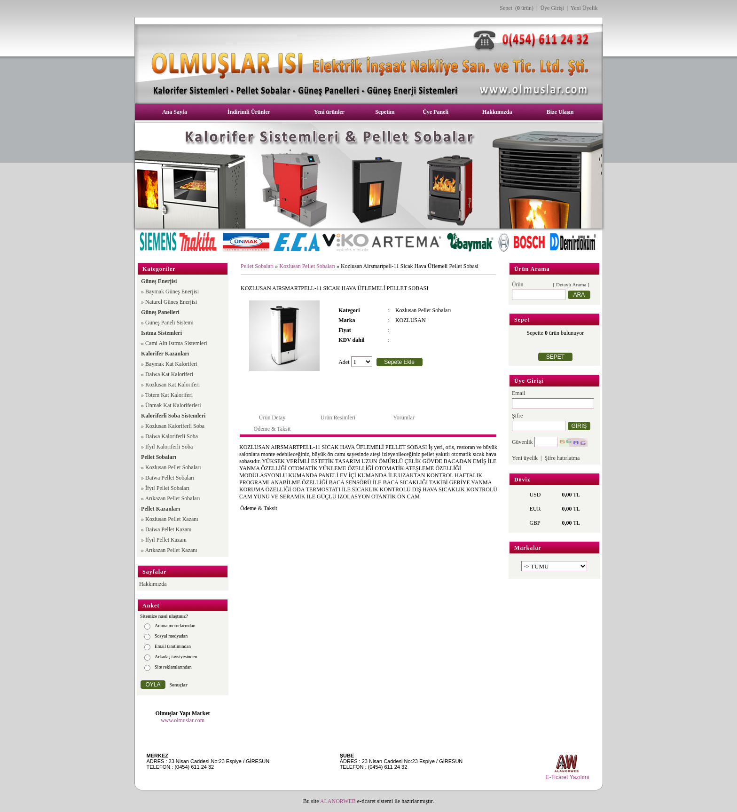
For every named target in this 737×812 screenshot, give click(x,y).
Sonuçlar (179, 684)
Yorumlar (403, 417)
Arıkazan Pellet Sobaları (172, 498)
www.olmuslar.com (182, 720)
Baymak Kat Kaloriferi (171, 364)
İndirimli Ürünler (248, 112)
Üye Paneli (435, 112)
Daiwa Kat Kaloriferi (169, 374)
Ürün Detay (272, 417)
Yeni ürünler (329, 112)
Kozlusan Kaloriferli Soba (174, 426)
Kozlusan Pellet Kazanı (171, 519)
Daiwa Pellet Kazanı (168, 529)
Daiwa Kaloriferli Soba (171, 436)
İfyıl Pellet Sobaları (167, 488)
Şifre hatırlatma (562, 458)
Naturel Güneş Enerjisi (171, 302)
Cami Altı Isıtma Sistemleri (176, 343)
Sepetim (384, 112)
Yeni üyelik (525, 458)
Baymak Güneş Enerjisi (172, 291)
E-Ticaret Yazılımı (567, 777)
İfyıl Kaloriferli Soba (169, 446)
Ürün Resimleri (338, 417)
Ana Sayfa (174, 112)
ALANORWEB (338, 801)
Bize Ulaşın (560, 112)
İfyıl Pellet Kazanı (166, 539)
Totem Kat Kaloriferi (169, 395)
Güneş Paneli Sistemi (169, 322)
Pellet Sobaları (257, 266)
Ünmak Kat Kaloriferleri (173, 405)
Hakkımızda (497, 112)
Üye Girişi (552, 8)
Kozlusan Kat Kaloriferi (172, 384)
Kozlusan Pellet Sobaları (173, 467)
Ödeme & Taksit (272, 429)
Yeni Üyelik (584, 8)
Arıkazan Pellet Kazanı (171, 550)
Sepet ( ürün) (516, 8)
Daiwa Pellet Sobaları (170, 477)
